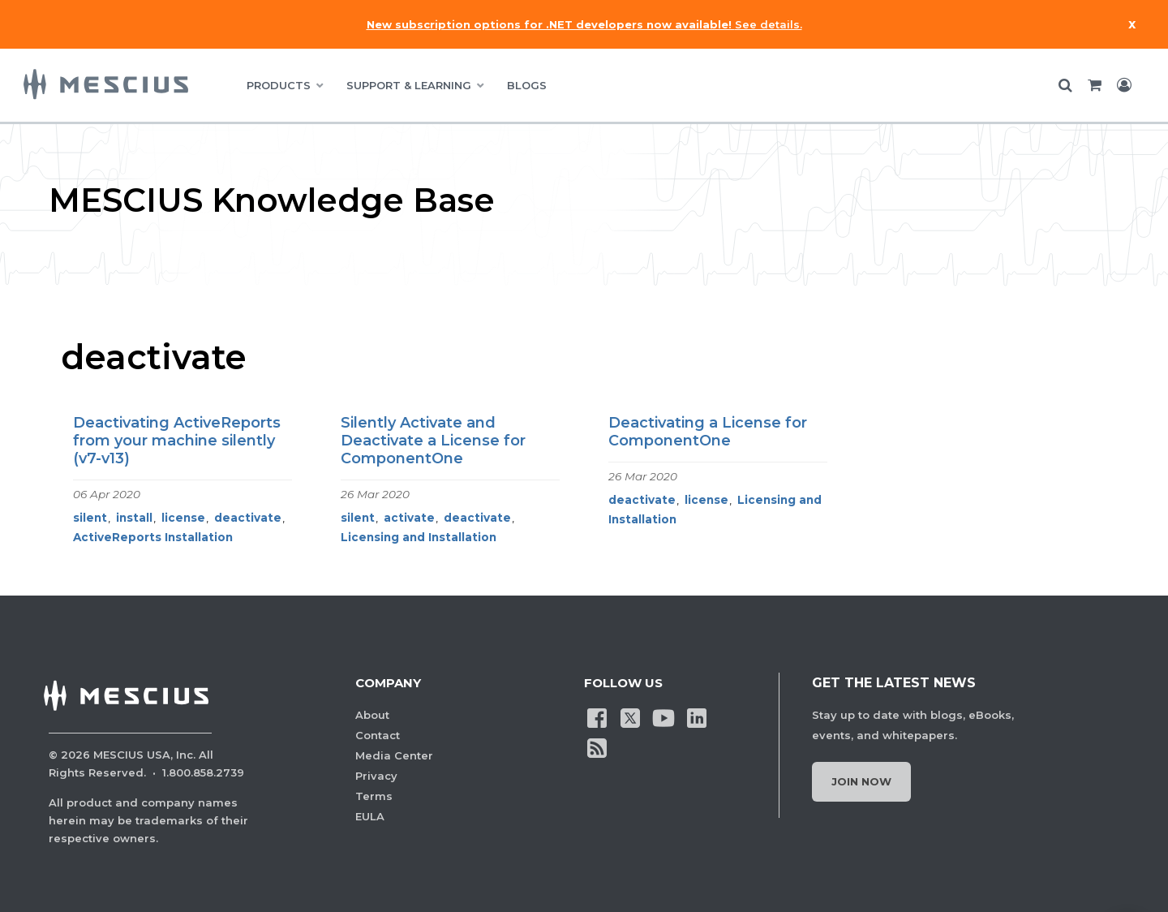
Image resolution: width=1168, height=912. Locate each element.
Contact (377, 735)
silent (90, 517)
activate (409, 517)
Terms (374, 795)
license (183, 517)
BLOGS (527, 85)
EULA (369, 816)
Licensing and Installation (418, 537)
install (134, 517)
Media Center (394, 755)
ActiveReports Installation (153, 537)
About (372, 714)
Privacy (376, 775)
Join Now (861, 781)
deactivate (247, 517)
